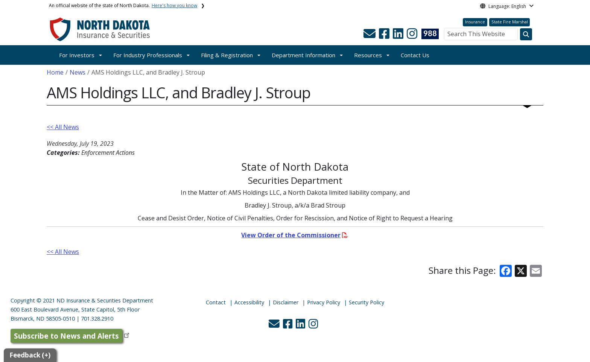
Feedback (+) (29, 355)
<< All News (63, 127)
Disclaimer (285, 302)
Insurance (475, 21)
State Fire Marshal (509, 21)
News (77, 72)
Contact (216, 302)
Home (55, 72)
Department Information (303, 55)
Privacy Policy (323, 302)
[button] (370, 36)
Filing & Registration (227, 55)
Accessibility (249, 302)
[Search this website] (526, 34)
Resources (368, 55)
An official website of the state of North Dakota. (123, 5)
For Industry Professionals (147, 55)
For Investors (76, 55)
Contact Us (415, 55)
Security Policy (366, 302)
